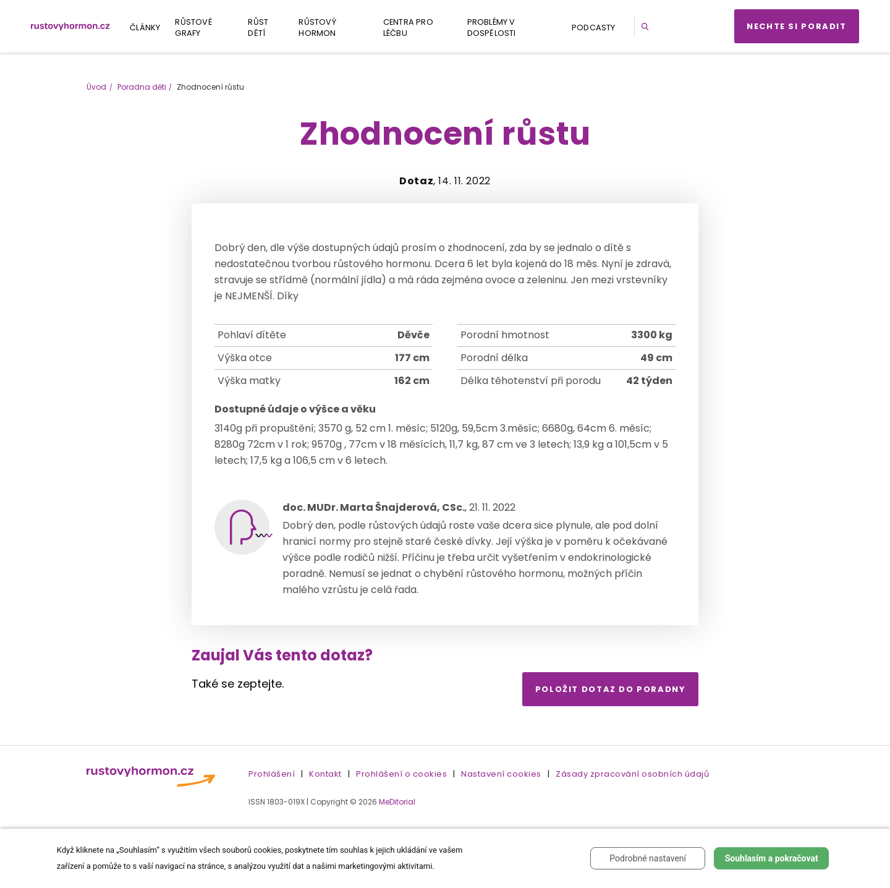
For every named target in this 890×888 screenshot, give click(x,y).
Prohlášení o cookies (401, 774)
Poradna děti (141, 87)
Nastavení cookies (501, 774)
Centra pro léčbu (408, 27)
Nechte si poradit (797, 26)
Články (145, 27)
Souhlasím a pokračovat (771, 858)
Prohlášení (271, 774)
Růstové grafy (193, 27)
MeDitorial (397, 801)
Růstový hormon (317, 27)
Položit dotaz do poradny (610, 689)
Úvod (96, 87)
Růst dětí (258, 27)
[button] (647, 26)
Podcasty (594, 27)
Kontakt (325, 774)
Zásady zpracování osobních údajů (632, 774)
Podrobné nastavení (647, 858)
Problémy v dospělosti (491, 27)
